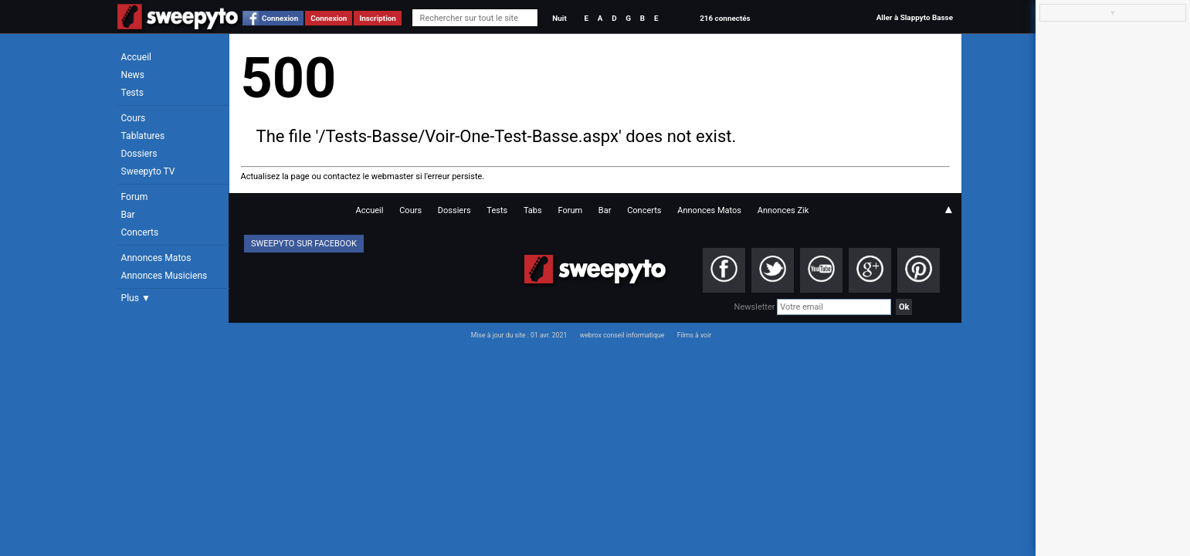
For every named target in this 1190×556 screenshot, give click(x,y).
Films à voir (694, 335)
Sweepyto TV (148, 171)
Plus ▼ (136, 298)
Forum (134, 197)
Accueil (136, 57)
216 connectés (725, 18)
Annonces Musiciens (164, 275)
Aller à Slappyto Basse (914, 17)
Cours (133, 118)
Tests (132, 92)
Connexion (280, 18)
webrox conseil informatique (622, 335)
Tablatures (143, 136)
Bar (128, 214)
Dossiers (139, 153)
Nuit (559, 18)
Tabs (533, 210)
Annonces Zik (783, 210)
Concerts (140, 232)
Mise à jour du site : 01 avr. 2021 (519, 335)
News (132, 75)
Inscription (377, 18)
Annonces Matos (156, 258)
